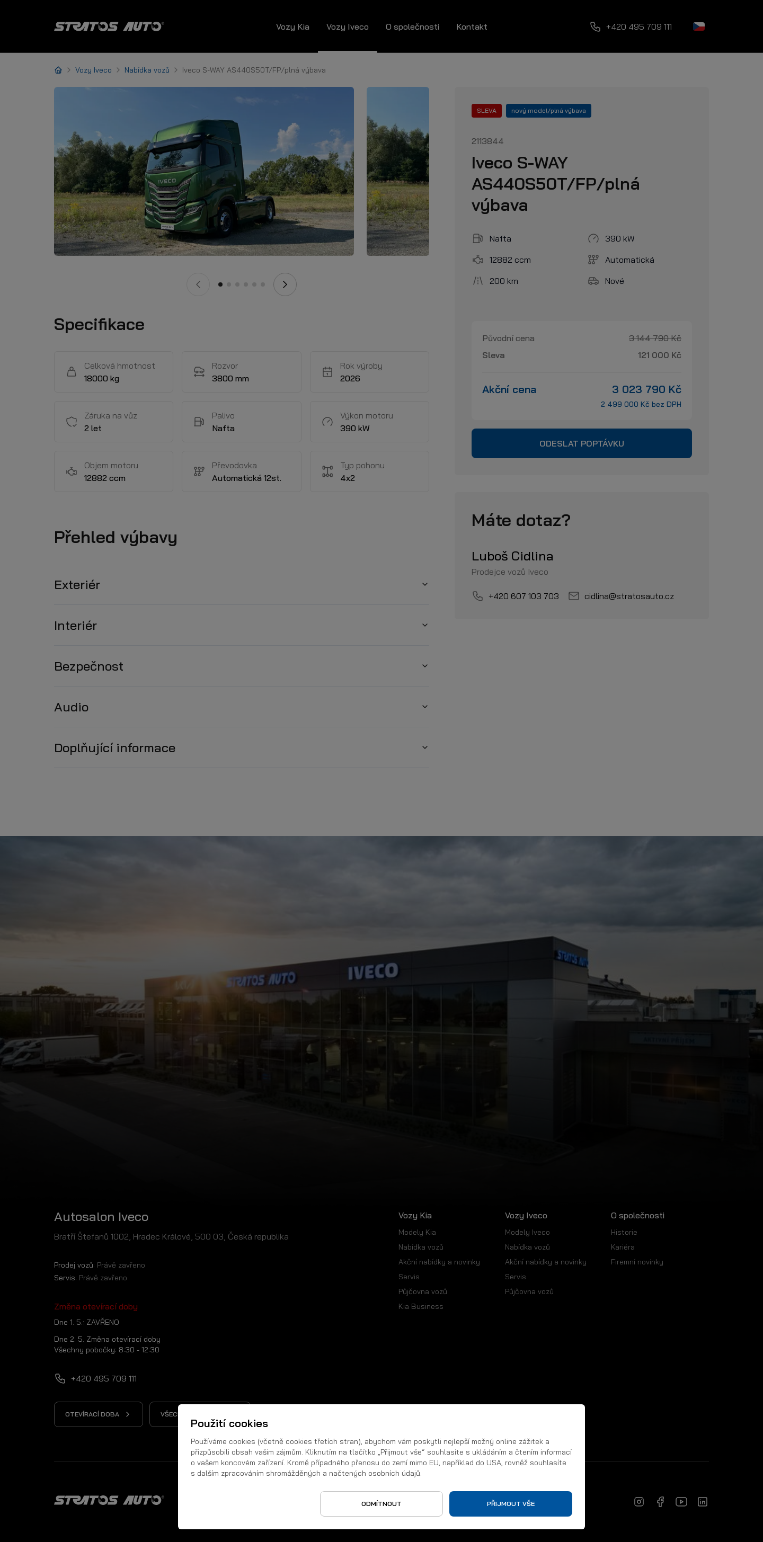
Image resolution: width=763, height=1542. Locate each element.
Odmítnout (381, 1504)
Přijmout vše (511, 1504)
